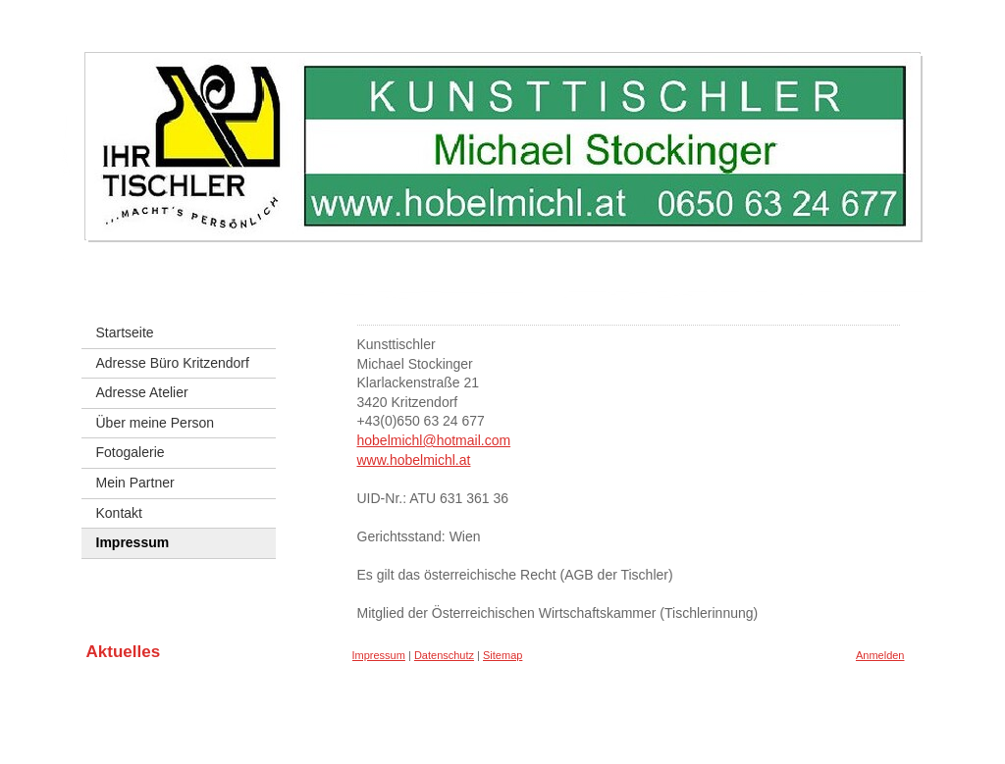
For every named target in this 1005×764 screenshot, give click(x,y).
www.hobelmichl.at (414, 460)
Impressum (378, 655)
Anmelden (880, 655)
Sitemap (502, 655)
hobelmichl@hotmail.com (434, 440)
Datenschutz (444, 655)
